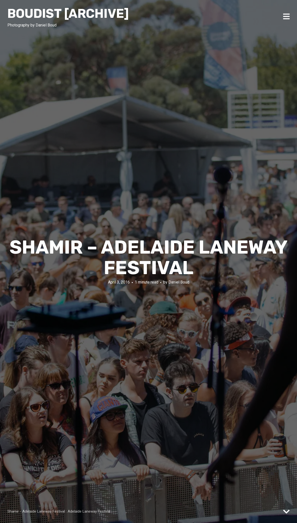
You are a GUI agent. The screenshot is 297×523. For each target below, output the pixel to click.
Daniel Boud (178, 282)
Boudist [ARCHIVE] (68, 13)
